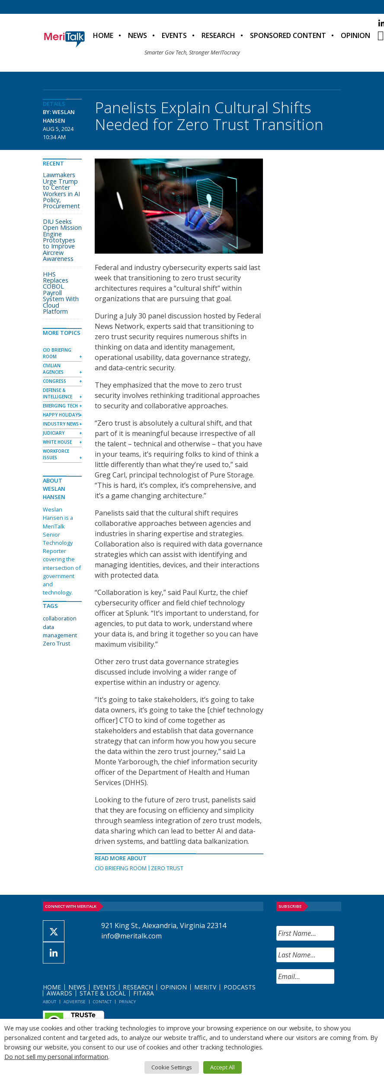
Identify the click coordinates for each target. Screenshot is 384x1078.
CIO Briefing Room (121, 868)
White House (57, 442)
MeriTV (205, 987)
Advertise (75, 1002)
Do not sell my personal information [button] (56, 1056)
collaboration (60, 618)
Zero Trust (167, 868)
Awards (59, 993)
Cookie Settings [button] (171, 1067)
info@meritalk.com (131, 936)
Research (218, 35)
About (49, 1002)
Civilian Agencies (53, 369)
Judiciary (53, 433)
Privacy (127, 1002)
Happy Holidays (61, 415)
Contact (102, 1002)
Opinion (355, 35)
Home (103, 35)
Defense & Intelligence (57, 393)
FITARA (143, 993)
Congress (54, 381)
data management (60, 631)
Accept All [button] (222, 1067)
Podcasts (240, 987)
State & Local (103, 993)
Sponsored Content (288, 35)
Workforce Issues (56, 454)
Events (174, 35)
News (137, 35)
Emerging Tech (60, 406)
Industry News (61, 424)
